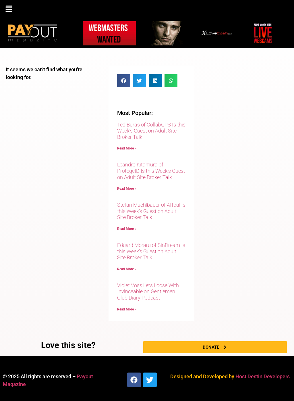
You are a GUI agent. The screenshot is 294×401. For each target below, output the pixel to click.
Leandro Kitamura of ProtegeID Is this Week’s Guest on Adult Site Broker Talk (151, 171)
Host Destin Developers (262, 376)
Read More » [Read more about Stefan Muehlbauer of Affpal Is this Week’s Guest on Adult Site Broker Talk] (126, 229)
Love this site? (68, 345)
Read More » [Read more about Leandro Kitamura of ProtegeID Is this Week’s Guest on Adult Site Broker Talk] (126, 189)
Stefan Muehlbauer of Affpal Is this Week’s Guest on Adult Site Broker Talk (151, 211)
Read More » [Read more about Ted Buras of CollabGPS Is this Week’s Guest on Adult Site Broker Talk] (126, 148)
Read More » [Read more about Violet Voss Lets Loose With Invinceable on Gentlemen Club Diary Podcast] (126, 309)
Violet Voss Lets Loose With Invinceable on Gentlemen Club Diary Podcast (148, 291)
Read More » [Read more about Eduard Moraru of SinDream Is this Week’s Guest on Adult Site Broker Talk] (126, 269)
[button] (147, 9)
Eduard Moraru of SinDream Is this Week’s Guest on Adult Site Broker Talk (151, 251)
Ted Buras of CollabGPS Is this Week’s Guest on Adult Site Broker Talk (151, 131)
